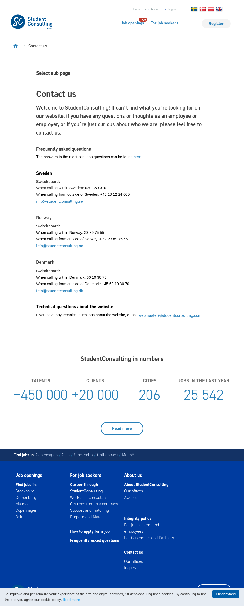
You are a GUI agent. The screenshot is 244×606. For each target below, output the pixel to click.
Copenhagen (47, 455)
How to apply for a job (90, 531)
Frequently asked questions (94, 540)
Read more (122, 428)
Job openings (132, 23)
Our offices (133, 491)
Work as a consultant (88, 497)
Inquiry (130, 568)
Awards (130, 497)
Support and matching (89, 510)
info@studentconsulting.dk (59, 290)
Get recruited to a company (94, 504)
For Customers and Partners (149, 537)
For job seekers (164, 23)
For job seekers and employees (141, 528)
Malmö (128, 455)
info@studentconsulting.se (59, 201)
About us (157, 9)
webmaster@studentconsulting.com (170, 315)
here (137, 157)
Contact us (139, 9)
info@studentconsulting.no (59, 246)
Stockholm (83, 455)
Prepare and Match (86, 517)
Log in (172, 9)
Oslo (66, 455)
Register (216, 23)
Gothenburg (107, 455)
